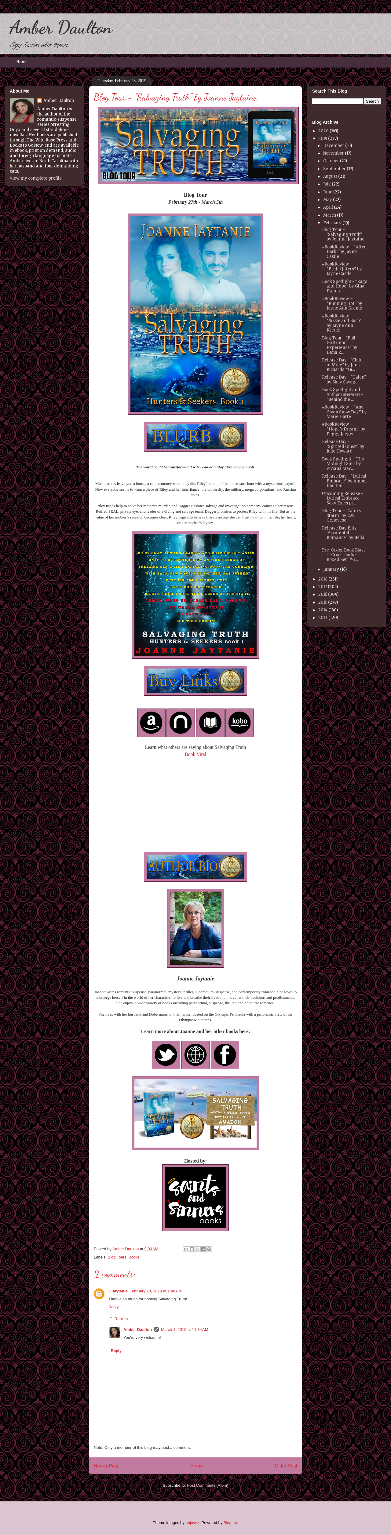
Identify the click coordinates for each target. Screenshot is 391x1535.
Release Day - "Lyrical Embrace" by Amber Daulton (344, 481)
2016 (322, 594)
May (327, 199)
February (332, 222)
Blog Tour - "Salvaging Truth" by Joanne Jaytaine (343, 234)
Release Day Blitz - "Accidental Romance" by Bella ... (343, 535)
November (333, 153)
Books (134, 1257)
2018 (322, 579)
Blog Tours (117, 1257)
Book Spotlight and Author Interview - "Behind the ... (342, 394)
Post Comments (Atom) (207, 1485)
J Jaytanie (118, 1291)
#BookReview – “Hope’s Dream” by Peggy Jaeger (343, 429)
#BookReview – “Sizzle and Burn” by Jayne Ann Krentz (342, 323)
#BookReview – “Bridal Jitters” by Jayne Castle (342, 269)
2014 (322, 610)
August (330, 176)
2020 (323, 131)
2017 (322, 586)
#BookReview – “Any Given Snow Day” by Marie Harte (344, 412)
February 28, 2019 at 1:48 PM (156, 1291)
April (328, 207)
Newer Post (106, 1465)
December (333, 145)
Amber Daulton (60, 27)
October (331, 160)
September (334, 168)
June (327, 192)
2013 (322, 617)
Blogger (230, 1522)
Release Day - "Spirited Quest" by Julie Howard (343, 446)
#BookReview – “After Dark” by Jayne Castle (344, 251)
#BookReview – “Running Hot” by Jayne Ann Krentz (342, 303)
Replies (121, 1319)
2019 (322, 138)
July (327, 184)
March (329, 215)
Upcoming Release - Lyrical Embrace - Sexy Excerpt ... (342, 498)
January (331, 569)
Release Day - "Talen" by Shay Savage (344, 380)
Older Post (286, 1465)
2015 (322, 602)
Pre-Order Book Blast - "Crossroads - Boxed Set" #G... (343, 555)
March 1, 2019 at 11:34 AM (184, 1329)
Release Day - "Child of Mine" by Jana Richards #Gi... (342, 364)
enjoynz (192, 1522)
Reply (113, 1307)
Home (21, 62)
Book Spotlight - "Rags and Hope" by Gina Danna (344, 286)
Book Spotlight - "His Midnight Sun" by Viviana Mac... (343, 463)
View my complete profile (36, 178)
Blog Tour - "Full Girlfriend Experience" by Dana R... (339, 345)
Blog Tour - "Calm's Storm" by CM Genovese (341, 515)
